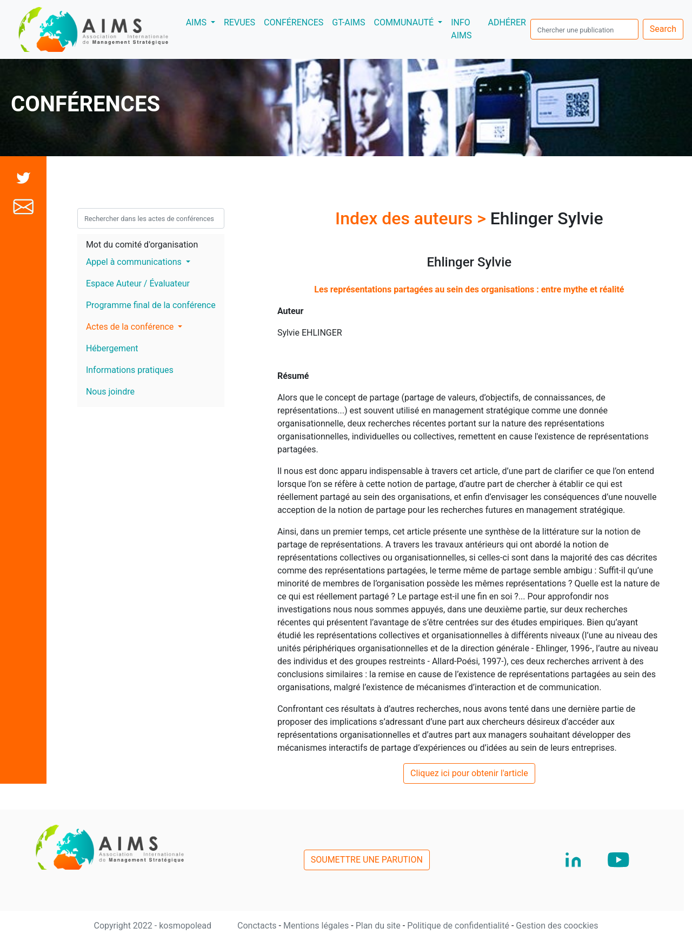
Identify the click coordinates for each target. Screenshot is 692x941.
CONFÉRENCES (293, 22)
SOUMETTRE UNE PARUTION (367, 860)
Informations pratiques (130, 370)
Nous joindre (110, 391)
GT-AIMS (348, 22)
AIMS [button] (202, 22)
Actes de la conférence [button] (131, 327)
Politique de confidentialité (459, 925)
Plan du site (379, 925)
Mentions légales (317, 925)
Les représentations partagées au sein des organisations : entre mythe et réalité (469, 289)
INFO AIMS (461, 29)
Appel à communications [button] (135, 262)
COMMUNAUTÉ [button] (405, 22)
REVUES (239, 22)
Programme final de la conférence (151, 305)
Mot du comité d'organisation (142, 244)
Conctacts (258, 925)
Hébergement (112, 348)
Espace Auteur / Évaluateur (138, 283)
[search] (584, 29)
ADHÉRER (507, 22)
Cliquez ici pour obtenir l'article (469, 773)
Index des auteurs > (412, 218)
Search (663, 29)
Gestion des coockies (557, 925)
